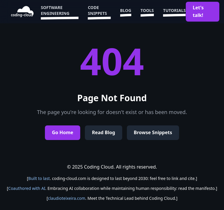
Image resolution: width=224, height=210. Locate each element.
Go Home (62, 132)
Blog (125, 12)
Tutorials (174, 12)
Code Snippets (99, 12)
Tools (147, 12)
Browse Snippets (153, 132)
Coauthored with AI (26, 188)
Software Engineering (59, 12)
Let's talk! (198, 11)
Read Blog (103, 132)
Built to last (39, 178)
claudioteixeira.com (66, 198)
